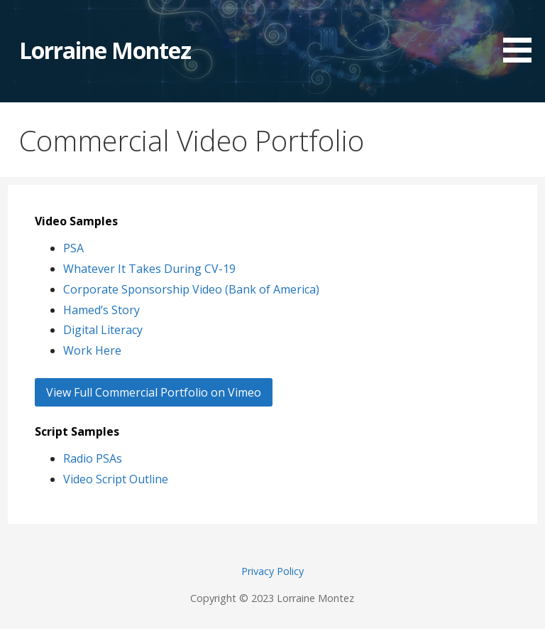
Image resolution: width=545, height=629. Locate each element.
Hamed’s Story (101, 310)
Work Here (92, 350)
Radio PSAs (92, 458)
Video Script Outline (115, 479)
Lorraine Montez (105, 50)
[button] (522, 34)
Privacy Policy (272, 571)
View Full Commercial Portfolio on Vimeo (153, 392)
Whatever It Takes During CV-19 (149, 268)
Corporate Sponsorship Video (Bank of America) (191, 289)
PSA (73, 248)
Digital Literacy (103, 330)
